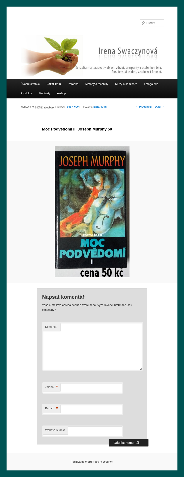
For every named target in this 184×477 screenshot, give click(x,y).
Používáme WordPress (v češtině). (92, 461)
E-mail (51, 408)
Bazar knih (54, 84)
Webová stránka (55, 430)
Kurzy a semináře (126, 84)
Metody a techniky (96, 84)
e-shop (61, 93)
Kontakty (44, 93)
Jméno (51, 387)
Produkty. (26, 93)
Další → (159, 106)
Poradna (73, 84)
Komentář (51, 326)
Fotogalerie (151, 84)
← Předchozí (144, 106)
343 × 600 (73, 106)
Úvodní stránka (30, 84)
